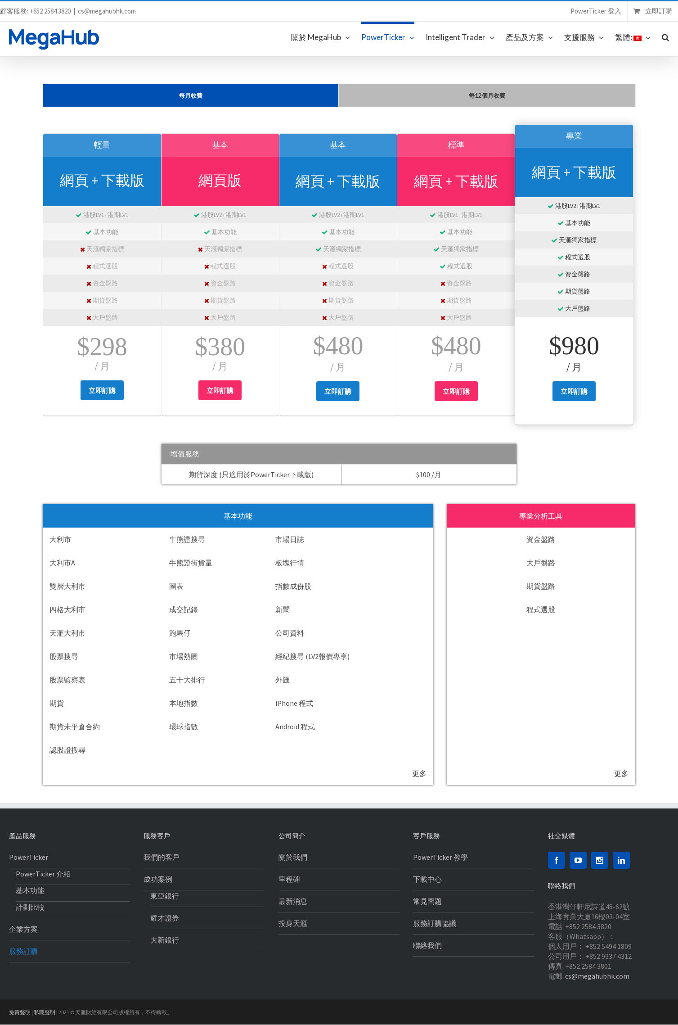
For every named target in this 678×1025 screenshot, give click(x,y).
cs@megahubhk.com (107, 11)
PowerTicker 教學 (440, 857)
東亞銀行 (164, 895)
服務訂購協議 (434, 923)
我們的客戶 (162, 857)
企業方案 (23, 929)
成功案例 (158, 879)
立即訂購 (102, 390)
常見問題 (427, 901)
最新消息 (292, 901)
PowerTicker (28, 857)
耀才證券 (164, 917)
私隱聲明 (44, 1012)
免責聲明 (20, 1012)
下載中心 (427, 879)
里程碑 (289, 879)
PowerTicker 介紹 (43, 873)
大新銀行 (164, 939)
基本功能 (30, 890)
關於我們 (292, 857)
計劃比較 (30, 907)
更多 (419, 773)
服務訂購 (23, 951)
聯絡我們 (427, 945)
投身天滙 (292, 923)
